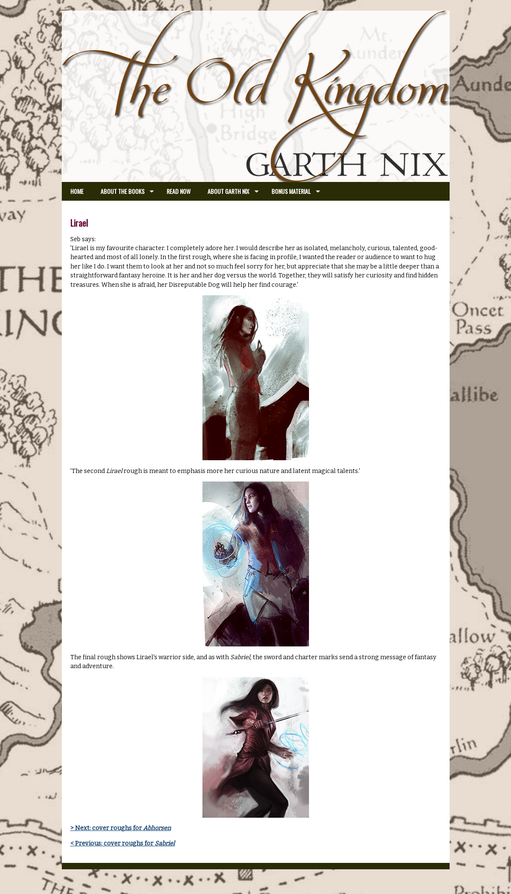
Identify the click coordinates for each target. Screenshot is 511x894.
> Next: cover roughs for (120, 828)
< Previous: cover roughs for (122, 843)
